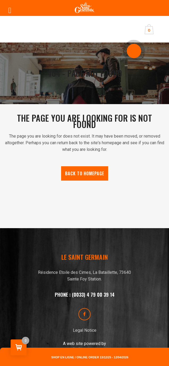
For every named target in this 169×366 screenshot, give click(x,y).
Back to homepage (84, 173)
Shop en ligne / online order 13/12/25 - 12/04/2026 (89, 357)
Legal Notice (84, 330)
